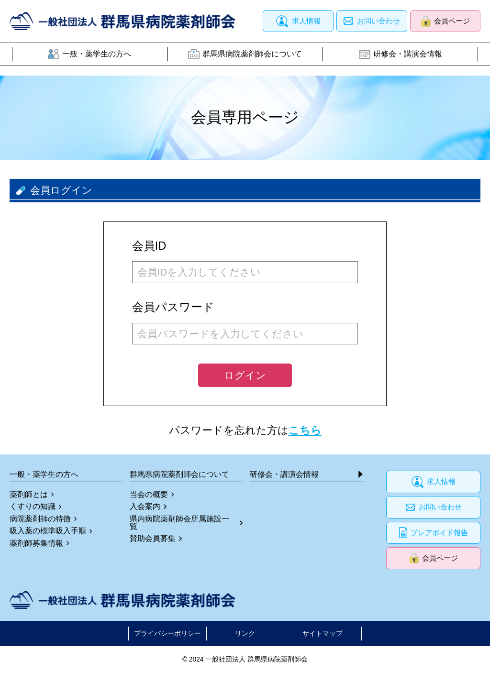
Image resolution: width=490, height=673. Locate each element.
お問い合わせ (378, 21)
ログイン (245, 375)
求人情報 (306, 21)
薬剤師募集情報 (36, 543)
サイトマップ (322, 633)
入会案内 (145, 506)
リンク (245, 633)
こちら (305, 430)
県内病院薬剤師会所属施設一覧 (179, 522)
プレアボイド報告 (439, 533)
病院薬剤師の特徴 (40, 519)
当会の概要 (149, 494)
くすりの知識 (33, 506)
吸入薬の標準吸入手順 (48, 531)
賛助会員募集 (153, 538)
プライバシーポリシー (167, 633)
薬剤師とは (29, 494)
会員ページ (452, 21)
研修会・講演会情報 (407, 54)
